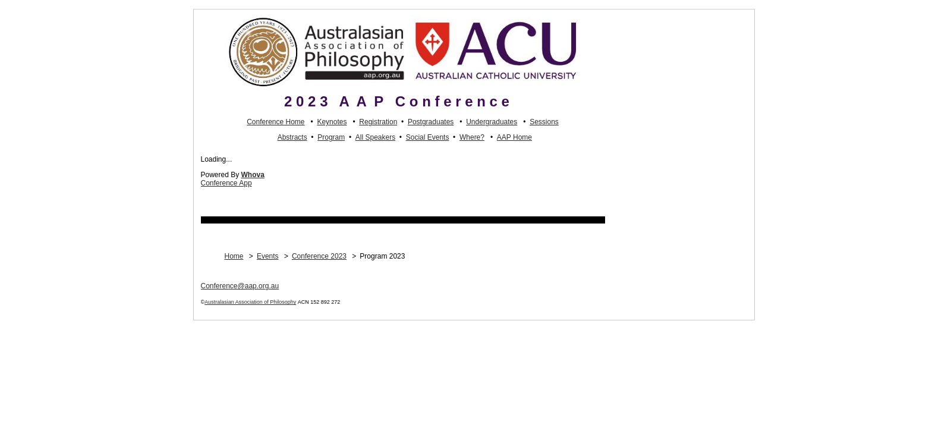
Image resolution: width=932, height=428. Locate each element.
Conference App (226, 183)
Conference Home (275, 122)
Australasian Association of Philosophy (250, 302)
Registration (378, 122)
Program (331, 137)
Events (268, 256)
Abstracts (292, 137)
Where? (471, 137)
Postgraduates (431, 122)
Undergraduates (491, 122)
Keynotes (332, 122)
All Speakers (375, 137)
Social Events (427, 137)
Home (234, 256)
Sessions (544, 122)
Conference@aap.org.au (240, 286)
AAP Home (514, 137)
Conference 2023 (319, 256)
